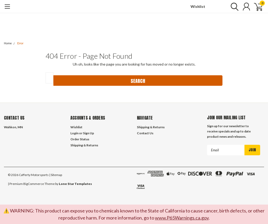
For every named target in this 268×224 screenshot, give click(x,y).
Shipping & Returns (84, 145)
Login (74, 133)
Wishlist (198, 6)
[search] (233, 6)
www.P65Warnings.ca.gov (182, 218)
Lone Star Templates (75, 184)
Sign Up (88, 133)
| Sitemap (55, 175)
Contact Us (145, 133)
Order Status (79, 139)
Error (20, 43)
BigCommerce (33, 184)
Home (8, 43)
